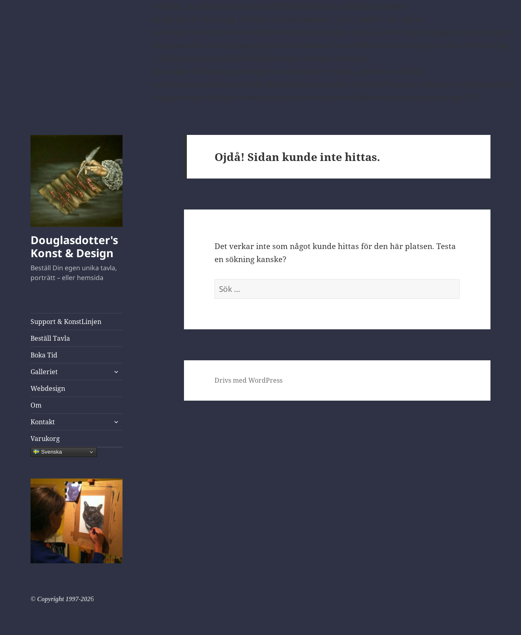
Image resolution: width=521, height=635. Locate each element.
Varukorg (45, 438)
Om (36, 405)
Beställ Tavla (50, 338)
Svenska (47, 452)
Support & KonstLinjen (66, 321)
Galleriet (44, 371)
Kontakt (43, 421)
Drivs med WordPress (248, 380)
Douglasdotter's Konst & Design (74, 246)
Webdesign (48, 388)
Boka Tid (44, 355)
